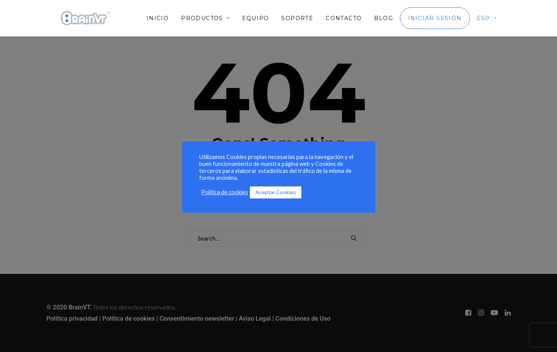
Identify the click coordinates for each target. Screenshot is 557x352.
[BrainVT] (85, 18)
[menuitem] (160, 18)
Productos (205, 18)
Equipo (255, 18)
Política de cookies (224, 192)
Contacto (344, 18)
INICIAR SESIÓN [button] (435, 18)
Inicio (158, 18)
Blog (383, 18)
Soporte (297, 18)
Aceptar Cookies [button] (275, 192)
